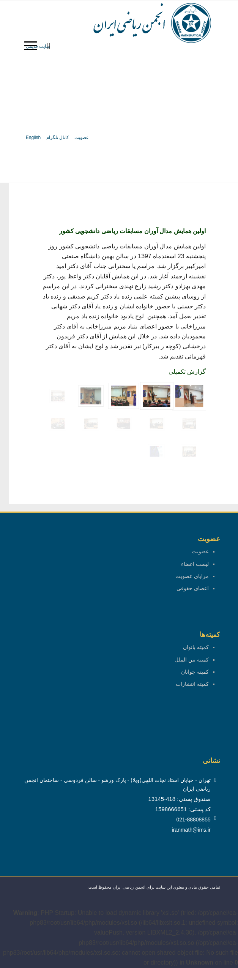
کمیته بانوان (196, 647)
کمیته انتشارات (192, 684)
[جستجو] (48, 46)
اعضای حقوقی (193, 588)
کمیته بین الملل (192, 660)
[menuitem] (48, 46)
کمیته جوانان (195, 672)
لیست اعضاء (195, 564)
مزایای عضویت (192, 576)
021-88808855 (193, 819)
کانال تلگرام (57, 137)
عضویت (81, 137)
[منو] (33, 46)
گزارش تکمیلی (187, 371)
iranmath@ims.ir (191, 830)
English (33, 137)
